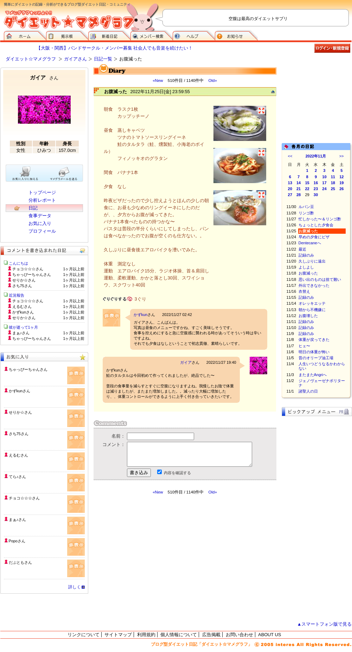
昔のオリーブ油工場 (316, 358)
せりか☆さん (20, 412)
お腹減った (308, 273)
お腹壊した (308, 316)
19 (341, 183)
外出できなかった (314, 285)
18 (333, 183)
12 (341, 177)
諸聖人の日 (308, 391)
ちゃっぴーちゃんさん (28, 369)
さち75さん (18, 434)
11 (333, 177)
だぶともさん (20, 562)
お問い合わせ (239, 634)
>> (341, 156)
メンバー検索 (151, 35)
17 (324, 183)
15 (307, 183)
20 (290, 189)
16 (316, 183)
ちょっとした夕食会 (316, 225)
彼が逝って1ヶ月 (23, 327)
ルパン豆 (306, 207)
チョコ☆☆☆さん (24, 498)
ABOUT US (269, 634)
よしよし (306, 267)
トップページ (42, 192)
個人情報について (178, 634)
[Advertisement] (160, 558)
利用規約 (146, 634)
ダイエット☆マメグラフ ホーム (25, 35)
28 (298, 195)
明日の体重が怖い (314, 352)
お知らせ (236, 35)
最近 (302, 249)
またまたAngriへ (313, 375)
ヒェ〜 (304, 346)
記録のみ (306, 255)
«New (158, 80)
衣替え (304, 291)
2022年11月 (316, 156)
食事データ (39, 215)
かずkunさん (20, 391)
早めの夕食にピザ (314, 237)
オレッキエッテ (312, 303)
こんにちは (18, 263)
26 (341, 189)
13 (290, 183)
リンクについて (84, 634)
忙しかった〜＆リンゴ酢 (320, 219)
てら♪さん (17, 477)
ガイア (186, 362)
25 (333, 189)
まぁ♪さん (17, 519)
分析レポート (42, 200)
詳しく (74, 587)
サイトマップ (118, 634)
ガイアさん (75, 59)
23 (316, 189)
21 (298, 189)
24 (324, 189)
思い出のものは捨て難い (320, 279)
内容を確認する (177, 473)
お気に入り (39, 223)
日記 (33, 208)
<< (290, 156)
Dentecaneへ (310, 243)
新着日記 (109, 35)
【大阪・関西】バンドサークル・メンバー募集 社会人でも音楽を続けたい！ (114, 48)
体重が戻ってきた (314, 339)
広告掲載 (211, 634)
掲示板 (67, 35)
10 (324, 177)
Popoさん (17, 541)
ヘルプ (194, 35)
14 (298, 183)
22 (307, 189)
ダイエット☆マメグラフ (31, 59)
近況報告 (16, 295)
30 (316, 195)
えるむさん (18, 455)
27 (290, 195)
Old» (212, 80)
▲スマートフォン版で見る (324, 624)
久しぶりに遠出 (312, 261)
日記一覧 (103, 59)
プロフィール (42, 231)
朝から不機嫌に (312, 310)
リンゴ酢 (306, 213)
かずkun (141, 314)
